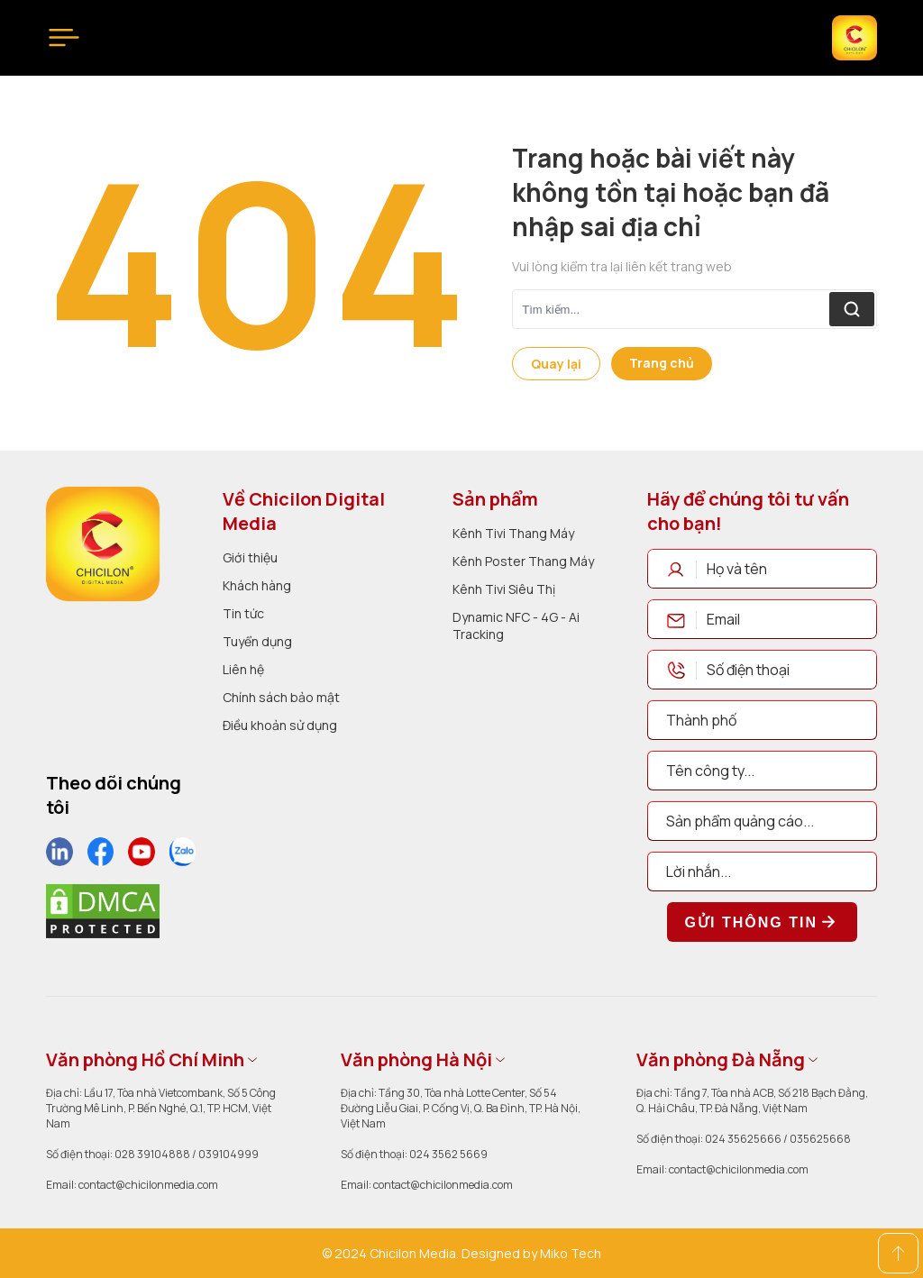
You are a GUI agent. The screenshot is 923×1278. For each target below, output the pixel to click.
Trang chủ (661, 362)
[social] (59, 851)
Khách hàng (257, 585)
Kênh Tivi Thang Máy (513, 533)
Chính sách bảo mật (281, 697)
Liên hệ (243, 669)
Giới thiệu (250, 557)
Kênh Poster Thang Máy (523, 561)
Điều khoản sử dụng (280, 725)
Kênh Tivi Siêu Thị (503, 589)
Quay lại (556, 363)
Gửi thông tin (762, 922)
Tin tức (243, 613)
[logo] (103, 544)
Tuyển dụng (257, 641)
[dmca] (103, 911)
